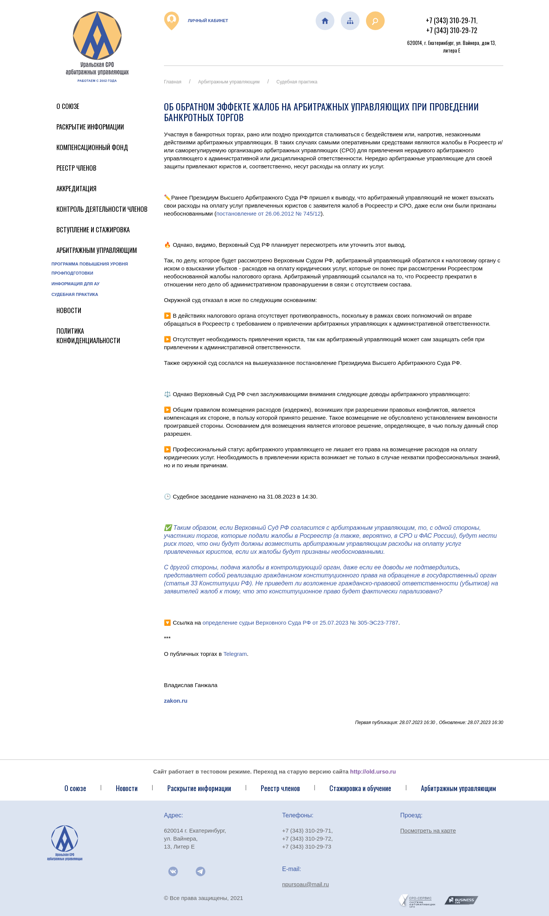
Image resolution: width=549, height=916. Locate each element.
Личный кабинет (196, 20)
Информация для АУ (75, 283)
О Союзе (67, 106)
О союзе (75, 788)
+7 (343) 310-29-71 (451, 20)
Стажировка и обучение (360, 788)
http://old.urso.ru (373, 771)
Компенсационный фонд (92, 147)
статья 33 (181, 583)
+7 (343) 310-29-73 (306, 846)
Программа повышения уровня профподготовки (89, 268)
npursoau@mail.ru (305, 884)
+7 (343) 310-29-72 (451, 30)
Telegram (235, 654)
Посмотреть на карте (428, 830)
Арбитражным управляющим (96, 250)
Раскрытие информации (90, 126)
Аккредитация (76, 188)
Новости (68, 310)
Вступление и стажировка (93, 229)
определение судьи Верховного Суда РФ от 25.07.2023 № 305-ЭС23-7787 (300, 622)
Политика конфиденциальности (88, 335)
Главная (172, 82)
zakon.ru (176, 700)
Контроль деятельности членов (102, 209)
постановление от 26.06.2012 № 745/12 (268, 213)
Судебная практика (74, 294)
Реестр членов (76, 168)
